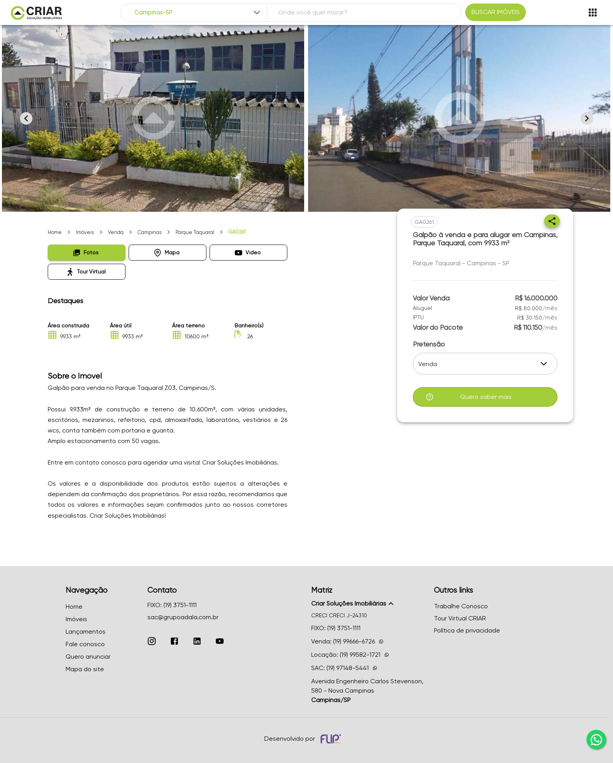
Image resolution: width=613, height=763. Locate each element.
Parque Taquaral (195, 232)
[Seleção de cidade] (198, 13)
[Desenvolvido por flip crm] (332, 738)
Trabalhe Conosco (461, 606)
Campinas (149, 232)
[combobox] (198, 13)
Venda (116, 232)
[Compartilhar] (552, 221)
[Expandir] (256, 12)
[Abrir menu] (593, 12)
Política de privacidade (467, 630)
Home (55, 232)
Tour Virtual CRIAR (460, 618)
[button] (86, 253)
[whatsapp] (596, 739)
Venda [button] (427, 364)
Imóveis (85, 232)
